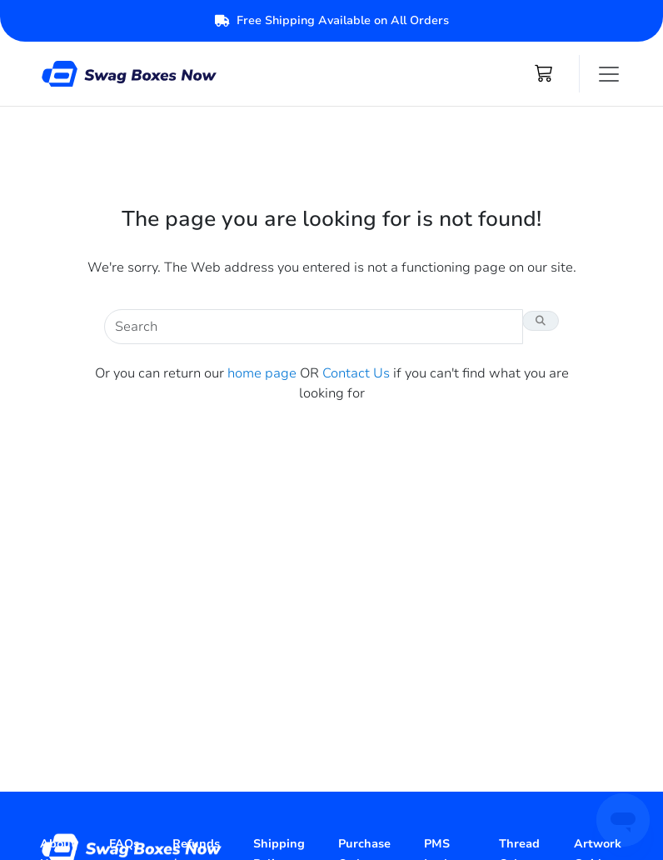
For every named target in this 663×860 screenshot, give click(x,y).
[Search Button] (540, 321)
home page (262, 373)
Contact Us (356, 373)
